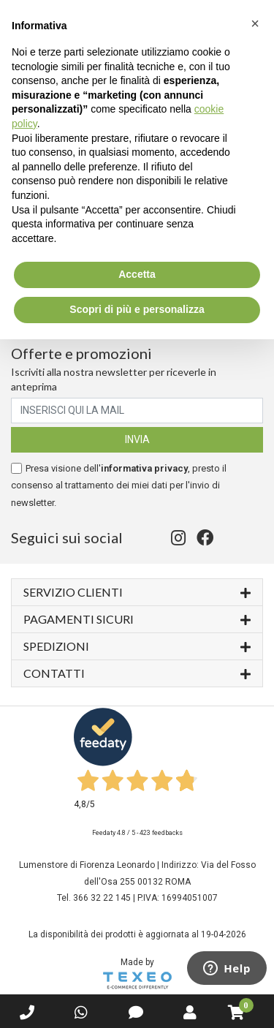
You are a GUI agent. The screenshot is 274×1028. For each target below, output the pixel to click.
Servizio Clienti (137, 591)
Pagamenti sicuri (137, 618)
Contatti (137, 672)
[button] (255, 23)
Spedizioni (137, 645)
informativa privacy (144, 468)
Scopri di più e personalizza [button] (136, 309)
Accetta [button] (137, 274)
